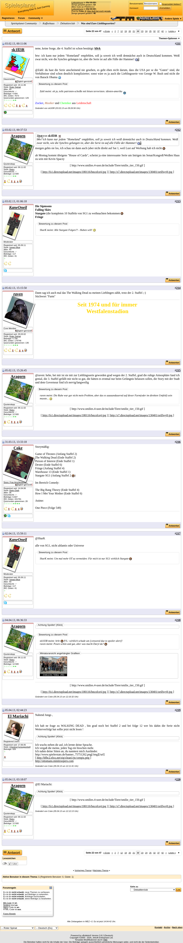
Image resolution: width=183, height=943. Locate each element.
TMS (105, 940)
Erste (106, 31)
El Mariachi (18, 716)
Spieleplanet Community (24, 23)
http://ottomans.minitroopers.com (54, 760)
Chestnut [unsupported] (19, 747)
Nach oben (177, 927)
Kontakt (158, 927)
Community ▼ (35, 18)
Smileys (6, 905)
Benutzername (136, 4)
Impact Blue (14, 247)
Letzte (172, 31)
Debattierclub (67, 23)
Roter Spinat (15, 87)
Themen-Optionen (168, 38)
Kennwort (134, 8)
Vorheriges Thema (83, 870)
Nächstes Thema (100, 870)
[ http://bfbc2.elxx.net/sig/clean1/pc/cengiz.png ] (63, 757)
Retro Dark (14, 490)
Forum (21, 18)
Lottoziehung (77, 2)
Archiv (167, 927)
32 (154, 31)
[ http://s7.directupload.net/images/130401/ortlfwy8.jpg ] (141, 171)
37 (158, 31)
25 (150, 31)
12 (121, 31)
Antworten (172, 122)
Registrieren (8, 18)
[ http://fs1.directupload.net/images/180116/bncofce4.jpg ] (75, 171)
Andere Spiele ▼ (173, 18)
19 (126, 31)
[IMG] (5, 907)
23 (142, 31)
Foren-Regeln (9, 914)
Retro (11, 169)
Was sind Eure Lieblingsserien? (97, 23)
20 (130, 31)
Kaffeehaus (49, 23)
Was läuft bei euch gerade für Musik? (104, 11)
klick (98, 48)
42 (162, 31)
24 (146, 31)
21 (134, 31)
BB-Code (7, 903)
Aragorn (18, 136)
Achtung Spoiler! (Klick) (50, 625)
